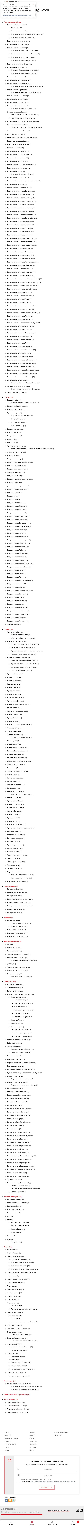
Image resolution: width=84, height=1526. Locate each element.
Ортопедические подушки (16, 446)
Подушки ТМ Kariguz (14, 482)
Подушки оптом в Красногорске (19, 540)
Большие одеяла (14, 744)
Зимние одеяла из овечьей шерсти (23, 648)
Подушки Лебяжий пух (19, 422)
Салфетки (11, 1236)
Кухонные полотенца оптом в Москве (21, 1069)
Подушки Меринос (14, 455)
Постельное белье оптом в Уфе (19, 353)
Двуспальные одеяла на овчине (19, 761)
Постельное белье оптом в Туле (19, 343)
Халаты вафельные (14, 1046)
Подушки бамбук (13, 400)
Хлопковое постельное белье (18, 386)
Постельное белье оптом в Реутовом (21, 309)
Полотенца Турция (18, 1020)
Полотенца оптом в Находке (18, 1152)
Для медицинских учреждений (16, 1395)
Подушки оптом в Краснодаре (18, 543)
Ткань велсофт (13, 1360)
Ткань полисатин (14, 1344)
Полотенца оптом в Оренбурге (18, 1163)
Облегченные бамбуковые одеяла (23, 638)
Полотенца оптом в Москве (17, 1149)
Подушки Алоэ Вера (14, 436)
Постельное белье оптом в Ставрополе (21, 333)
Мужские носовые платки (20, 1226)
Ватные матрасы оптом (19, 926)
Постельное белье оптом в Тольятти (20, 340)
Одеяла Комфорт (13, 814)
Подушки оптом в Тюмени (17, 601)
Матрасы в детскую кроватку (17, 933)
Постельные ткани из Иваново (22, 1262)
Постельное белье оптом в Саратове (21, 326)
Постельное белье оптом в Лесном (20, 252)
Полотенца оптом (14, 1129)
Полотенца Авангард (18, 997)
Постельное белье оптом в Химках (20, 357)
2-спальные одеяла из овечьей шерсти (25, 644)
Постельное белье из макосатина (19, 80)
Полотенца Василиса (15, 991)
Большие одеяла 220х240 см (17, 748)
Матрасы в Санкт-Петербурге (17, 936)
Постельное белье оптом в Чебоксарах (21, 360)
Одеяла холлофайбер (15, 701)
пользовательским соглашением (64, 1481)
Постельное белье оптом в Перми (19, 302)
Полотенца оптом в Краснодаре (19, 1146)
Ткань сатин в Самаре (16, 1312)
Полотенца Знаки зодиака (23, 1003)
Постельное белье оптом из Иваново (21, 377)
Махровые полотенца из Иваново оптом (21, 994)
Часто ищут (58, 1435)
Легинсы (32, 1432)
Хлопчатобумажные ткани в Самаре (24, 1341)
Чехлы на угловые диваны (17, 958)
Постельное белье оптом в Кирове (20, 235)
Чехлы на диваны (14, 974)
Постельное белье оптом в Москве (20, 269)
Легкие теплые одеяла (16, 785)
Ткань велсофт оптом (19, 1366)
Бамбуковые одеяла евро (20, 635)
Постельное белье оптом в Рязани (20, 316)
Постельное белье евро (16, 171)
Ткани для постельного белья (18, 1260)
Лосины (32, 1435)
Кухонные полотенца (15, 1066)
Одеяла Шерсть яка (14, 718)
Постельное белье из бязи (17, 25)
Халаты (6, 1447)
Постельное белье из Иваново (18, 177)
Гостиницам (10, 1381)
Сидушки (11, 944)
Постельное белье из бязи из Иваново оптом (27, 34)
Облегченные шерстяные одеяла (23, 875)
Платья (6, 1432)
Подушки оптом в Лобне (16, 550)
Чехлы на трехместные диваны (18, 954)
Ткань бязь (12, 1286)
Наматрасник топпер (14, 896)
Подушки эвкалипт (14, 432)
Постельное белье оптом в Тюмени (20, 346)
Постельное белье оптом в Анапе (19, 188)
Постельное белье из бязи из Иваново (25, 31)
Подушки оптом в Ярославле (18, 621)
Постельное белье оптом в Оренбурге (21, 296)
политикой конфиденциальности (42, 1481)
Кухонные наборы (14, 1206)
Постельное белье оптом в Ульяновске (21, 350)
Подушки (8, 397)
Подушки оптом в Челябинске (18, 614)
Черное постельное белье (17, 392)
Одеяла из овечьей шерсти (17, 641)
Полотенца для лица (21, 1013)
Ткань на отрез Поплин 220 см (18, 1409)
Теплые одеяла (13, 858)
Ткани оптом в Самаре (16, 1283)
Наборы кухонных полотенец (18, 1203)
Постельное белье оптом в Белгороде (21, 198)
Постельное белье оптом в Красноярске (22, 245)
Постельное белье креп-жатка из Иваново (26, 92)
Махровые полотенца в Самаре (22, 1079)
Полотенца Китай (17, 1027)
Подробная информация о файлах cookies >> (17, 15)
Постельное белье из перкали (18, 44)
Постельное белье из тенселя (17, 106)
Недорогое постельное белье (18, 141)
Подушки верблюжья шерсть (17, 406)
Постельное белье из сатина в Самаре (24, 50)
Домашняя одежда (11, 1438)
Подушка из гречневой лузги (17, 469)
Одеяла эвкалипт (13, 687)
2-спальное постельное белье (18, 131)
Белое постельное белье (16, 134)
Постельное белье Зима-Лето (18, 99)
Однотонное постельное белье (18, 144)
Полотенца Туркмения (15, 984)
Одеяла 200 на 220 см (15, 808)
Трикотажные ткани (15, 1325)
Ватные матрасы (13, 920)
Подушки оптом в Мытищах (17, 560)
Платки (10, 1220)
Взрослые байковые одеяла (17, 751)
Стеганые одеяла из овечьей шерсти (23, 654)
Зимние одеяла (13, 775)
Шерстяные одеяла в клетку (17, 881)
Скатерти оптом (17, 1242)
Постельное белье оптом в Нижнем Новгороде (24, 282)
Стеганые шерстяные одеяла (21, 878)
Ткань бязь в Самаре (15, 1289)
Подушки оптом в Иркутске (17, 530)
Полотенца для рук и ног (23, 1017)
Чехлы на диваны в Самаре (21, 977)
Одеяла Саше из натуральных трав (19, 725)
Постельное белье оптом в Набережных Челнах (24, 279)
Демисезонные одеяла (16, 764)
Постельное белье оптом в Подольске (21, 306)
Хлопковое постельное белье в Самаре (25, 389)
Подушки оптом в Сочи (16, 597)
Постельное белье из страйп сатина (19, 64)
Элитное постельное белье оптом (23, 118)
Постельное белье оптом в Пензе (19, 299)
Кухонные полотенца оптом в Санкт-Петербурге (24, 1073)
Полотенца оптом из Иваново (18, 1176)
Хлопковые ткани (14, 1332)
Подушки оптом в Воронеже (17, 520)
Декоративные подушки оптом (18, 486)
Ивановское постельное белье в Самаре (22, 138)
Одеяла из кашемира (15, 694)
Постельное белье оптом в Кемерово (21, 232)
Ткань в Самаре (14, 1296)
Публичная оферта (61, 1432)
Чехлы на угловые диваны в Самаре (24, 960)
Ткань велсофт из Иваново (21, 1362)
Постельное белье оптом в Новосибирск (22, 289)
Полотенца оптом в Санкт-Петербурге (21, 1169)
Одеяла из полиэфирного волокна (19, 704)
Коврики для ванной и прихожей (19, 1183)
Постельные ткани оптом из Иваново (24, 1269)
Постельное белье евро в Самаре (22, 174)
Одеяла (8, 629)
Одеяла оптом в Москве (16, 825)
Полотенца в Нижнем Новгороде (19, 1109)
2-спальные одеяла (15, 735)
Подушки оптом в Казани (16, 533)
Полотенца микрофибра (23, 1036)
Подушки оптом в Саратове (17, 594)
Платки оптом (16, 1232)
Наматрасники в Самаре (16, 909)
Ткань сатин (16, 1318)
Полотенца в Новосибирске (18, 1112)
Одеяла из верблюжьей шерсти (18, 658)
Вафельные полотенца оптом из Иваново (22, 1063)
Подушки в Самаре (14, 493)
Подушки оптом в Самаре (16, 587)
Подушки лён (12, 443)
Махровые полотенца (15, 1076)
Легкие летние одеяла (15, 778)
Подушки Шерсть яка (15, 476)
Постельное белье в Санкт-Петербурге (21, 165)
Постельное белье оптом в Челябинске (21, 363)
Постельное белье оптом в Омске (19, 292)
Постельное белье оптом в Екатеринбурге (22, 218)
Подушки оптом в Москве (16, 557)
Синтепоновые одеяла (15, 698)
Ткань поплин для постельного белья (24, 1309)
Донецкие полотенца (15, 988)
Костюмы (7, 1435)
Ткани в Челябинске (15, 1256)
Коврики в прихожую (18, 1192)
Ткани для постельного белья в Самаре (22, 1273)
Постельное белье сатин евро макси (23, 61)
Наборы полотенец (15, 1088)
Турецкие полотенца (14, 1180)
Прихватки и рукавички (15, 1209)
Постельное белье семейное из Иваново (25, 383)
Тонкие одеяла (13, 865)
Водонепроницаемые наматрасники (20, 899)
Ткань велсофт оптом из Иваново (23, 1369)
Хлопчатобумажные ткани (17, 1338)
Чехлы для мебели (12, 941)
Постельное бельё (12, 22)
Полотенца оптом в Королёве (18, 1142)
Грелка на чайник (13, 1213)
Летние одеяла (13, 788)
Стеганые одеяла (14, 852)
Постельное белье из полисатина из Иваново (27, 86)
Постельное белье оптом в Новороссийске (22, 286)
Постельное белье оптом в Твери (19, 336)
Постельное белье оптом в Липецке (20, 255)
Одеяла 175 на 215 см (15, 804)
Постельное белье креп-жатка (18, 90)
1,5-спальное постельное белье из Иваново (26, 127)
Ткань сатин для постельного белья (24, 1322)
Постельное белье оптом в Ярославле (21, 367)
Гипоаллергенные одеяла (17, 758)
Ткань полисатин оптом (20, 1350)
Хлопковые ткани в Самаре (21, 1335)
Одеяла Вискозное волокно (17, 711)
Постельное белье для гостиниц (19, 1384)
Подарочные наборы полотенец (19, 1040)
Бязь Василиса (16, 27)
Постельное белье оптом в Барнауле (20, 194)
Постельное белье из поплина (18, 41)
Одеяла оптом (13, 821)
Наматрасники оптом (15, 913)
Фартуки (10, 1216)
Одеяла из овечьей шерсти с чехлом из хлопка (27, 651)
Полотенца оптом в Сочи (17, 1173)
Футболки (32, 1447)
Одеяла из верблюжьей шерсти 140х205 (25, 664)
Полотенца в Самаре (15, 1119)
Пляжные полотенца (18, 1023)
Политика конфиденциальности (59, 1510)
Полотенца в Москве (15, 1105)
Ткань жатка (12, 1354)
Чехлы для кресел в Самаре (17, 971)
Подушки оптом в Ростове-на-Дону (20, 580)
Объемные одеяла (14, 798)
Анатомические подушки (16, 452)
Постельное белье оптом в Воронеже (21, 208)
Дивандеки (12, 964)
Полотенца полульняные (23, 1033)
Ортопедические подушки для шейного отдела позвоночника (32, 449)
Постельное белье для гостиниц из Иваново (26, 1386)
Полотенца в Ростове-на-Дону (18, 1115)
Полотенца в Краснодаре (17, 1102)
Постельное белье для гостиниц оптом (25, 1390)
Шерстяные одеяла (14, 872)
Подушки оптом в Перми (16, 577)
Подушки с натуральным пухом (22, 416)
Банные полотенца (21, 1000)
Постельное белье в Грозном (18, 151)
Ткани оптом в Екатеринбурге (18, 1279)
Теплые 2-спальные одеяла (17, 855)
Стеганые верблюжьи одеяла (21, 671)
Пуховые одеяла (13, 841)
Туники (6, 1450)
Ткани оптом (13, 1276)
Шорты (31, 1450)
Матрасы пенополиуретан (16, 930)
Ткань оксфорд (13, 1300)
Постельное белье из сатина (17, 48)
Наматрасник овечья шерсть (17, 892)
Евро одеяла (12, 768)
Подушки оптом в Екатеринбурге (19, 526)
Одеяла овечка (13, 818)
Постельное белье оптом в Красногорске (22, 238)
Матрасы (8, 918)
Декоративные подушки (16, 472)
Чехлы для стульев (14, 948)
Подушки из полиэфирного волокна (20, 462)
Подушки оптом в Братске (16, 509)
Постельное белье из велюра (18, 102)
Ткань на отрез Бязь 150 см (17, 1402)
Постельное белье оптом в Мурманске (21, 272)
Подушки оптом (13, 499)
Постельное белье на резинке (18, 96)
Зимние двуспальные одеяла (17, 771)
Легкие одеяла (13, 781)
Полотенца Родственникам (24, 1010)
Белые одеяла (13, 741)
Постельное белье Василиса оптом (19, 168)
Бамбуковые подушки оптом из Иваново (25, 403)
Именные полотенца (21, 1007)
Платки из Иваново (18, 1229)
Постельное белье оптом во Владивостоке (23, 370)
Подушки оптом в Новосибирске (19, 567)
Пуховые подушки (14, 413)
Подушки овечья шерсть (16, 409)
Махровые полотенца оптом (17, 1082)
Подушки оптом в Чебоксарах (18, 611)
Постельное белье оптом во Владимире (22, 373)
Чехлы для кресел (14, 951)
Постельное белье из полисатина (19, 84)
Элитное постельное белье (17, 112)
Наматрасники (11, 886)
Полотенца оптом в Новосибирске (20, 1159)
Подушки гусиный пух (19, 426)
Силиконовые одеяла (15, 848)
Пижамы (7, 1441)
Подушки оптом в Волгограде (18, 516)
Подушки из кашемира (15, 459)
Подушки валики (13, 496)
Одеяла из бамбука (15, 632)
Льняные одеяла (13, 684)
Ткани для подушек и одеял (18, 1376)
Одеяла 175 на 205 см (15, 801)
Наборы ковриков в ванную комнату (27, 1188)
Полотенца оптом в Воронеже (18, 1132)
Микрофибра (12, 1250)
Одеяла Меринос (13, 691)
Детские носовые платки (20, 1222)
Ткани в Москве (14, 1253)
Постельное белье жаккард (17, 67)
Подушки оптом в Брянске (17, 513)
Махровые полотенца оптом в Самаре (24, 1085)
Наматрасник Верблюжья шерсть (18, 902)
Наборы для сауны (14, 1043)
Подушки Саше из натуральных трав (20, 479)
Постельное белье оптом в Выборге (20, 211)
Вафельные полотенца (16, 1059)
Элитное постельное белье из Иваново (25, 115)
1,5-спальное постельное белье (19, 125)
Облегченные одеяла (15, 791)
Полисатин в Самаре (15, 148)
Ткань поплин (13, 1303)
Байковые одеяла (14, 708)
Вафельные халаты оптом (20, 1052)
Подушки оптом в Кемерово (17, 536)
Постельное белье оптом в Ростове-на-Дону (23, 313)
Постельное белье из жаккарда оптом (24, 73)
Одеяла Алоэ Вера (14, 681)
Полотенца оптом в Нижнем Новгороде (21, 1156)
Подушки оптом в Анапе (16, 503)
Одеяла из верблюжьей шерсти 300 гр (24, 667)
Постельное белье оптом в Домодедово (22, 215)
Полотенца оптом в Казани (17, 1139)
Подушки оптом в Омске (16, 570)
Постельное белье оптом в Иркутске (20, 225)
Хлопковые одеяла (14, 868)
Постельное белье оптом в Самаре (20, 319)
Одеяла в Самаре (14, 811)
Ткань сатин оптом (14, 1316)
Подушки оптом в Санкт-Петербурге (20, 591)
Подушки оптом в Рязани (16, 584)
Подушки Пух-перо (18, 419)
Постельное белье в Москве (18, 158)
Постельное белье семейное (17, 380)
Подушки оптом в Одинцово (17, 489)
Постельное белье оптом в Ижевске (20, 221)
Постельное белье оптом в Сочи (19, 330)
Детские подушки (14, 624)
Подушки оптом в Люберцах (17, 553)
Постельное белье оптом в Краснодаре (21, 242)
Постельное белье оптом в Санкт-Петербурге (23, 323)
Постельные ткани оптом (20, 1266)
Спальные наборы (14, 728)
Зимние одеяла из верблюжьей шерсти (24, 660)
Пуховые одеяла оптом (16, 845)
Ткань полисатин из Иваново (22, 1347)
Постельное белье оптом (17, 184)
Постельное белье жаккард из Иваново (25, 70)
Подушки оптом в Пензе (16, 574)
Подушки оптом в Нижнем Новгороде (21, 564)
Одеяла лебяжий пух (15, 674)
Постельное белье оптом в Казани (20, 228)
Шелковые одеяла (14, 677)
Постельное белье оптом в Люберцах (21, 259)
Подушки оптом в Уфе (15, 604)
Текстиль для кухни (13, 1197)
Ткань (8, 1247)
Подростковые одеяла (16, 835)
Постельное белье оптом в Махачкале (21, 265)
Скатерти (11, 1239)
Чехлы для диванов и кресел (18, 967)
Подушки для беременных (17, 466)
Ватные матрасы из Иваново (21, 923)
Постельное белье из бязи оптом (23, 38)
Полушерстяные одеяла (16, 838)
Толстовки (32, 1444)
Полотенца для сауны (15, 1125)
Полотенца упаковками (22, 1030)
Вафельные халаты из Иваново (22, 1049)
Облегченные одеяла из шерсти (22, 794)
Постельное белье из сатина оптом (23, 57)
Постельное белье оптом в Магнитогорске (22, 262)
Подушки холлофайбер (16, 429)
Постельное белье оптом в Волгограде (21, 201)
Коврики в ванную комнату (20, 1186)
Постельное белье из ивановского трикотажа (23, 181)
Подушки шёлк (13, 439)
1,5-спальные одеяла (15, 731)
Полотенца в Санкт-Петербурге (19, 1122)
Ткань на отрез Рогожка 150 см (18, 1412)
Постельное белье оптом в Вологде (20, 205)
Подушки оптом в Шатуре (16, 618)
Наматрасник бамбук (15, 889)
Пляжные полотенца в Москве (18, 1092)
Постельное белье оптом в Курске (20, 248)
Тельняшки (33, 1441)
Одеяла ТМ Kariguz (14, 714)
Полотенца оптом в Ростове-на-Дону (21, 1166)
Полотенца (10, 982)
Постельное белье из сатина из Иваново (25, 54)
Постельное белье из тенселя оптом (23, 109)
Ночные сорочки (10, 1444)
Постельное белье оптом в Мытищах (20, 275)
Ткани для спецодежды (16, 1373)
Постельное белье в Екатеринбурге (20, 155)
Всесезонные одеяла (15, 754)
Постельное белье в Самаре (18, 161)
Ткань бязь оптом (14, 1293)
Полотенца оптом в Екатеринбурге (20, 1136)
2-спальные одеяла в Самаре (21, 737)
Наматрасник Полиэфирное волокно (20, 906)
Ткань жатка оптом (18, 1356)
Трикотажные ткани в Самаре (18, 1329)
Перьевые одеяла (14, 831)
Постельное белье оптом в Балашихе (21, 191)
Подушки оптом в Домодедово (19, 523)
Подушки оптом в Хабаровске (18, 607)
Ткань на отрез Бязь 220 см (17, 1406)
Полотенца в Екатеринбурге (18, 1098)
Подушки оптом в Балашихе (17, 506)
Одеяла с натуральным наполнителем (21, 828)
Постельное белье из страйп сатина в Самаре (23, 121)
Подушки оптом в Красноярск (18, 547)
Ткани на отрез (11, 1400)
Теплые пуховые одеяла (16, 862)
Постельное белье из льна (16, 77)
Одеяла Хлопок (13, 721)
